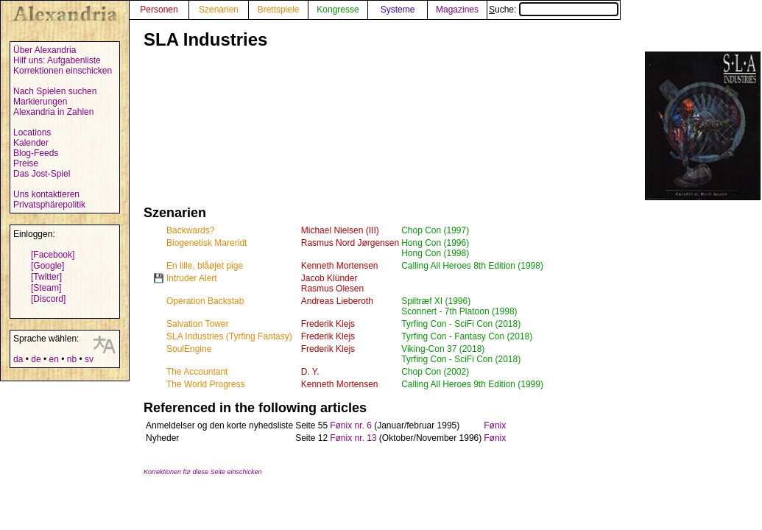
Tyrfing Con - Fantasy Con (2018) (466, 336)
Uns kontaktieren (46, 194)
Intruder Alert (191, 278)
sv (89, 359)
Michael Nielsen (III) (340, 230)
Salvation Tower (197, 324)
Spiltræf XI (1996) (435, 301)
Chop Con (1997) (435, 230)
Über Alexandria (44, 50)
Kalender (31, 143)
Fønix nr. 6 (351, 425)
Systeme (398, 9)
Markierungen (40, 101)
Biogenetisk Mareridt (206, 243)
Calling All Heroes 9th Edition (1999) (472, 384)
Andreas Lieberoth (337, 301)
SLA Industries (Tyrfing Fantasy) (229, 336)
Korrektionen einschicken (62, 71)
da (18, 359)
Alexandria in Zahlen (53, 112)
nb (72, 359)
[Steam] (46, 288)
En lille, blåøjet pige (204, 266)
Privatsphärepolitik (49, 204)
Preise (25, 163)
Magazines (457, 9)
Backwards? (190, 230)
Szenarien (219, 9)
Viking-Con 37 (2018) (442, 349)
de (35, 359)
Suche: (553, 9)
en (53, 359)
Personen (158, 9)
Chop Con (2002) (435, 372)
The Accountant (196, 372)
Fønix (495, 425)
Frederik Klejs (328, 324)
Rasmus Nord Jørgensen (350, 243)
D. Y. (310, 372)
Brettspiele (279, 9)
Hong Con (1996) (435, 243)
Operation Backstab (205, 301)
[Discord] (48, 299)
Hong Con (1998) (435, 253)
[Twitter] (46, 277)
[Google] (47, 266)
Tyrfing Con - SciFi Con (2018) (461, 324)
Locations (32, 132)
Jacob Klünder (329, 278)
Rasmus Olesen (332, 288)
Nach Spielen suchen (54, 91)
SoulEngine (188, 349)
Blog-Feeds (35, 153)
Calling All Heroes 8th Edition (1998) (472, 266)
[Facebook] (52, 255)
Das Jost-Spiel (41, 174)
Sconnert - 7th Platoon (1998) (459, 311)
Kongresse (338, 9)
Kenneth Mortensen (339, 266)
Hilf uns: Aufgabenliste (57, 60)
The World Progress (205, 384)
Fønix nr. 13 (353, 438)
